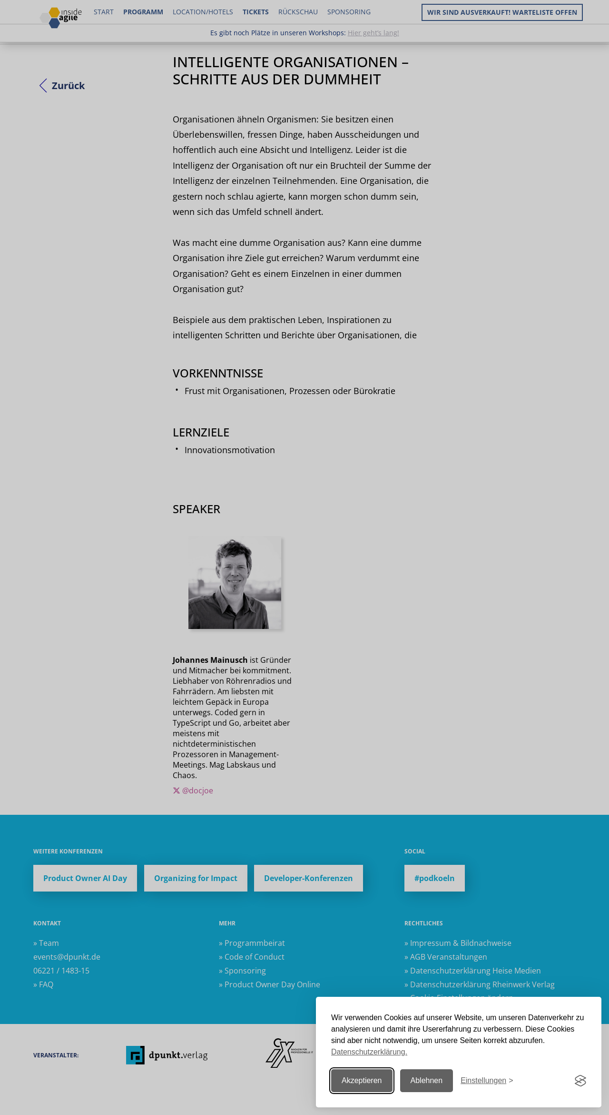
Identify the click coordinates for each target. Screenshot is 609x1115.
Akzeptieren (362, 1080)
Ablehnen (427, 1080)
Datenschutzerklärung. (369, 1052)
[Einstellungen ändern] (487, 1081)
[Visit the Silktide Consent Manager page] (580, 1080)
